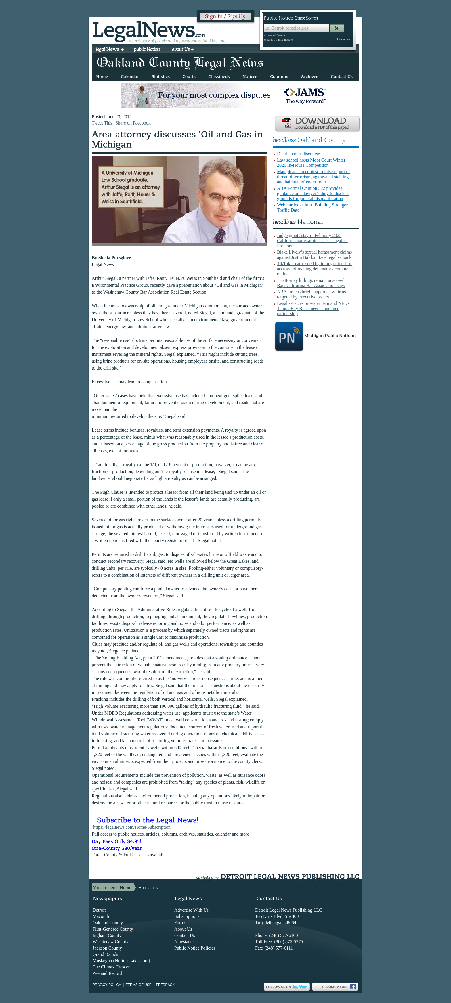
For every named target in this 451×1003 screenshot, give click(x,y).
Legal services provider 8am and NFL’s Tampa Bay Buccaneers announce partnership (313, 308)
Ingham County (107, 935)
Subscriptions (186, 916)
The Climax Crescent (112, 966)
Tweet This (102, 122)
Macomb (101, 916)
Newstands (184, 941)
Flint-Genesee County (113, 929)
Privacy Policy (107, 985)
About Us (183, 929)
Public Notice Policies (194, 947)
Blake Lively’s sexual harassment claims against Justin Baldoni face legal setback (314, 255)
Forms (180, 922)
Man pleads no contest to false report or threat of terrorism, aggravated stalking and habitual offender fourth (313, 176)
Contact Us (184, 935)
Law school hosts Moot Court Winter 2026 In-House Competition (311, 163)
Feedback (165, 985)
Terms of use (139, 985)
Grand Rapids (105, 954)
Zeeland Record (107, 973)
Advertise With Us (191, 910)
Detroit (99, 910)
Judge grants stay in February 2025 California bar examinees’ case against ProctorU (312, 240)
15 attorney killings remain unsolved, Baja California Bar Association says (311, 283)
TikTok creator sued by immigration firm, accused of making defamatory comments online (315, 268)
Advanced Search (274, 35)
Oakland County (108, 922)
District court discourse (298, 153)
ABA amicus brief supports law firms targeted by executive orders (311, 294)
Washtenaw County (110, 941)
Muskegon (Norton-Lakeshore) (121, 960)
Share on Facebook (133, 122)
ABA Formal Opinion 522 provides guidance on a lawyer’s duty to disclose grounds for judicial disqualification (313, 193)
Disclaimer (343, 39)
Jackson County (107, 947)
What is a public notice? (278, 39)
